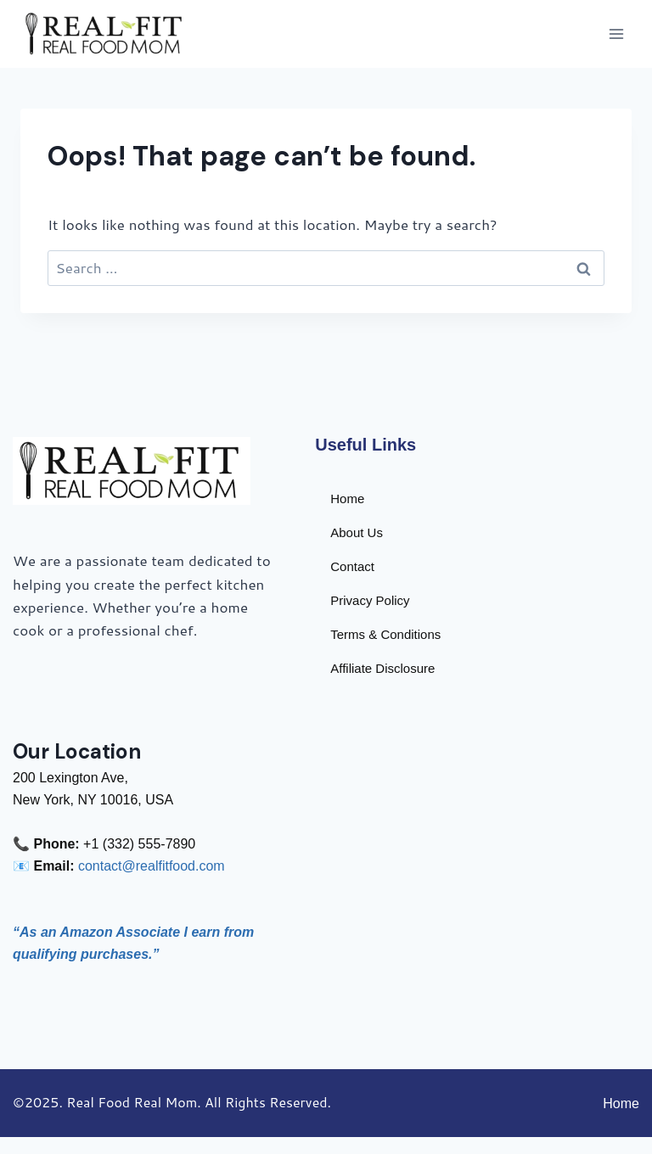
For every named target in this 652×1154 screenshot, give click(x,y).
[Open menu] (616, 33)
